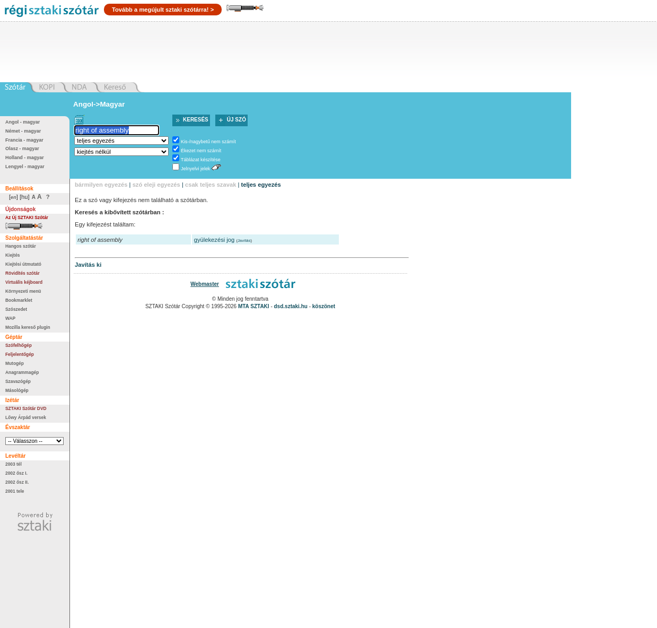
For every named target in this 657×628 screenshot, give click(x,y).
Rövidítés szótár (22, 273)
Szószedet (16, 309)
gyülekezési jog (214, 240)
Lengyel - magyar (25, 166)
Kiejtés (12, 255)
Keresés (195, 120)
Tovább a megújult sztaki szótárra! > (163, 9)
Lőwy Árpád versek (25, 417)
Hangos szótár (20, 246)
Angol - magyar (22, 122)
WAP (10, 318)
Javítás (244, 240)
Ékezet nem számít (201, 150)
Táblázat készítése (201, 159)
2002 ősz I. (16, 473)
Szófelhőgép (18, 345)
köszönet (323, 306)
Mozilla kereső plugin (27, 327)
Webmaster (204, 284)
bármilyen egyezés (101, 184)
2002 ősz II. (17, 482)
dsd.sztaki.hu (291, 306)
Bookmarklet (18, 300)
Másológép (17, 390)
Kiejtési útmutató (23, 264)
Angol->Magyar (99, 104)
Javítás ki (88, 264)
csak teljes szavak (210, 184)
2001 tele (14, 491)
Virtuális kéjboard (23, 282)
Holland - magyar (24, 157)
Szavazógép (18, 381)
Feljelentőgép (19, 354)
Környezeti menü (23, 291)
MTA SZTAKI (253, 306)
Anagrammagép (22, 372)
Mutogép (14, 363)
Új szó (236, 120)
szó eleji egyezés (156, 184)
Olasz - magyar (22, 148)
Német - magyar (23, 131)
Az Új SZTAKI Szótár (26, 217)
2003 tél (13, 464)
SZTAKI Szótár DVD (26, 408)
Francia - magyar (24, 140)
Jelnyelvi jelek (195, 168)
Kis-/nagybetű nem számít (208, 141)
